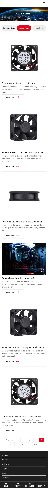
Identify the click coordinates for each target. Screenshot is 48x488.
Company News (9, 28)
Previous (9, 440)
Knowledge (39, 28)
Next (35, 444)
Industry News (24, 28)
